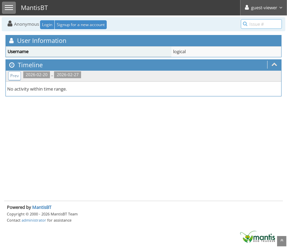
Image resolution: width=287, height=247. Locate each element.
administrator (34, 220)
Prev (14, 76)
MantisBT (41, 207)
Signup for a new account (81, 24)
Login (47, 24)
